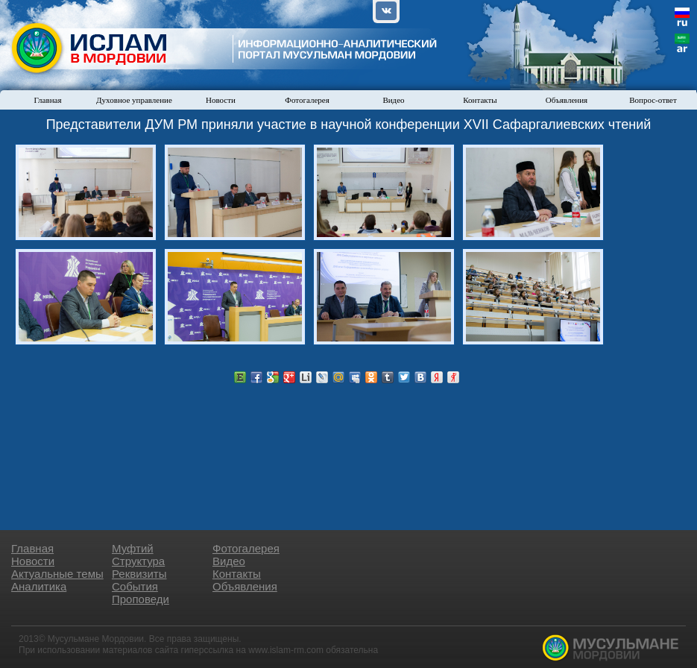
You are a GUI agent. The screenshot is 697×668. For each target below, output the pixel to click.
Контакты (479, 99)
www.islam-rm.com (286, 650)
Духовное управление (134, 99)
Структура (138, 561)
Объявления (566, 99)
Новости (221, 99)
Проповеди (140, 599)
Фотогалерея (307, 99)
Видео (393, 99)
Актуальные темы (57, 573)
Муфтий (133, 548)
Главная (48, 99)
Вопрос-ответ (653, 99)
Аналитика (38, 586)
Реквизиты (139, 573)
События (135, 586)
